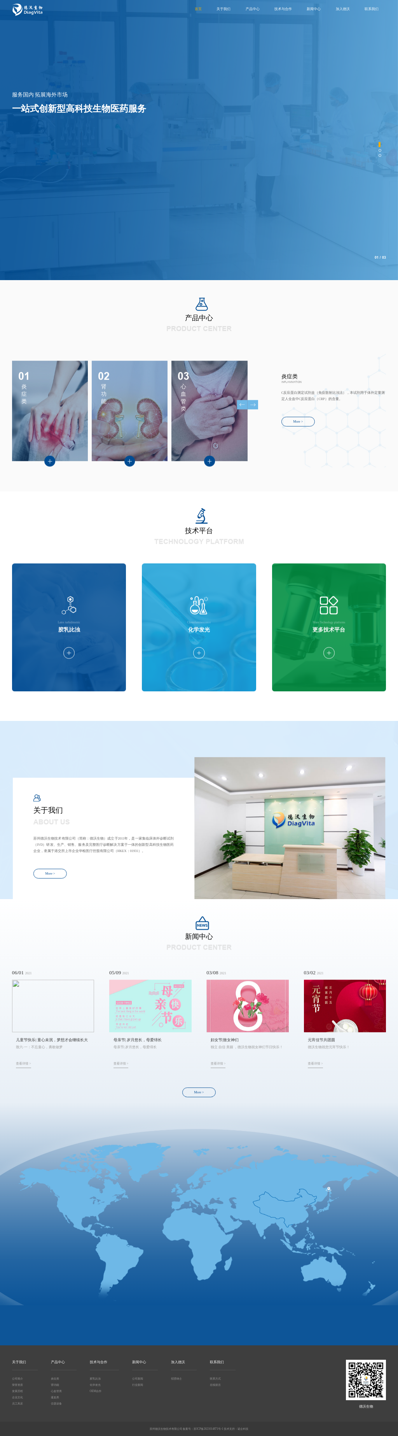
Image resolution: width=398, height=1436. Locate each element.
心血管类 (56, 1391)
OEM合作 (96, 1391)
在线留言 (215, 1385)
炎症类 (55, 1378)
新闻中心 (314, 9)
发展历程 (17, 1391)
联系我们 (372, 9)
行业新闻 (137, 1385)
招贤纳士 (176, 1378)
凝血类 (55, 1397)
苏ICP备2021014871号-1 (208, 1429)
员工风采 (17, 1403)
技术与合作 (283, 9)
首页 (198, 9)
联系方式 (215, 1378)
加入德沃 (343, 9)
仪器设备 (56, 1403)
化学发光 (95, 1385)
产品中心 (253, 9)
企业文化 (17, 1397)
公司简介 (17, 1378)
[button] (380, 144)
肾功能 (55, 1385)
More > (28, 184)
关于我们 (223, 9)
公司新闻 (137, 1378)
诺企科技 (242, 1429)
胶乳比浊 (95, 1378)
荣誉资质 (17, 1385)
